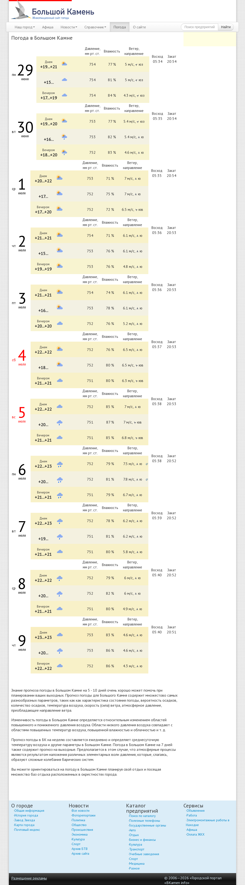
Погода (119, 27)
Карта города (24, 825)
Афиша (47, 27)
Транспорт (136, 849)
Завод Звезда (24, 820)
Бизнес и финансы (142, 839)
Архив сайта (80, 853)
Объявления (196, 810)
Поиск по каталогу (142, 816)
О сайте (139, 27)
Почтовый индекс (27, 829)
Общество (79, 825)
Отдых (134, 835)
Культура (78, 839)
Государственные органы (147, 825)
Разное (134, 868)
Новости (69, 27)
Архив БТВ (80, 849)
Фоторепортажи (83, 815)
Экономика (80, 834)
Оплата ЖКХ (196, 834)
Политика (78, 820)
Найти (226, 27)
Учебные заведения (144, 854)
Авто (132, 830)
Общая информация (29, 810)
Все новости (80, 810)
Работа (192, 815)
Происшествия (82, 829)
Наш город (25, 27)
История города (26, 815)
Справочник (95, 27)
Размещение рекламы (29, 878)
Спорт (76, 844)
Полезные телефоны (144, 820)
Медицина (137, 863)
